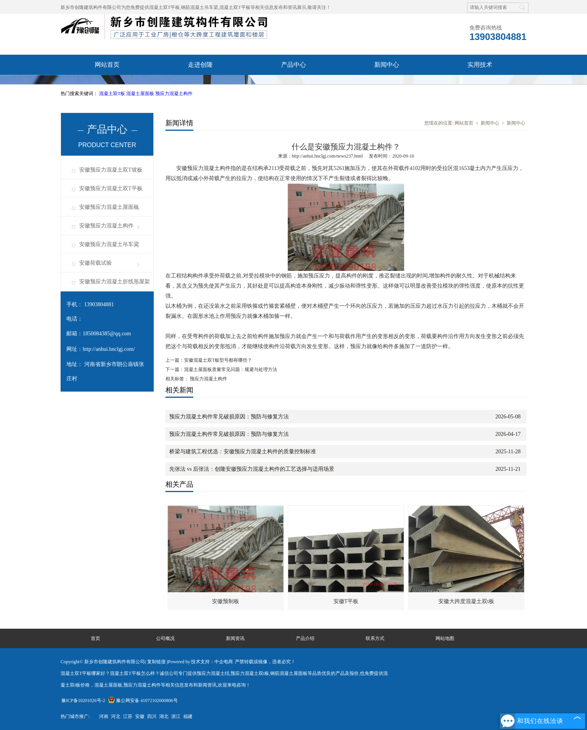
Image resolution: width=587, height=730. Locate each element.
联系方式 (375, 638)
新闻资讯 (235, 638)
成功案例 (200, 84)
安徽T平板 (346, 601)
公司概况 (165, 638)
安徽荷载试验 (95, 263)
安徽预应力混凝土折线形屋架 (114, 281)
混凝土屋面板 (140, 93)
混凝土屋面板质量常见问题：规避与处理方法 (230, 369)
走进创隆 (200, 64)
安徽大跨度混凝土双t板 (466, 601)
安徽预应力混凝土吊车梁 (109, 244)
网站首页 (107, 64)
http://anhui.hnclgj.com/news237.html (327, 156)
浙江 (176, 716)
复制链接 (156, 661)
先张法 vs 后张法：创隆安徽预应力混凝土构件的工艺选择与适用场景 (251, 469)
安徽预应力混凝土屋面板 (109, 207)
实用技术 (479, 64)
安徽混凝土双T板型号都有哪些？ (218, 360)
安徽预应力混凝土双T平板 (110, 188)
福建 (188, 716)
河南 (103, 716)
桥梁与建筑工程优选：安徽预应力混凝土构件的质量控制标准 (242, 451)
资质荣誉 (107, 84)
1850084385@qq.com (107, 333)
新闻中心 (386, 64)
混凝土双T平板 (164, 7)
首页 (95, 638)
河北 (115, 716)
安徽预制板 (225, 601)
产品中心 (293, 64)
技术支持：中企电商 (212, 661)
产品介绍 (305, 638)
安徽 (139, 716)
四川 (151, 716)
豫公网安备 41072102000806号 (143, 700)
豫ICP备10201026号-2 (83, 700)
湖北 (163, 716)
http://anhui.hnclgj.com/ (109, 349)
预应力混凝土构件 (174, 93)
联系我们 (293, 84)
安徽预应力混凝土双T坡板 (110, 170)
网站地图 (445, 638)
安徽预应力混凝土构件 (106, 226)
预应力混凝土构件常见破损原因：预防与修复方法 (229, 417)
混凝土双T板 (112, 93)
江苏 (127, 716)
